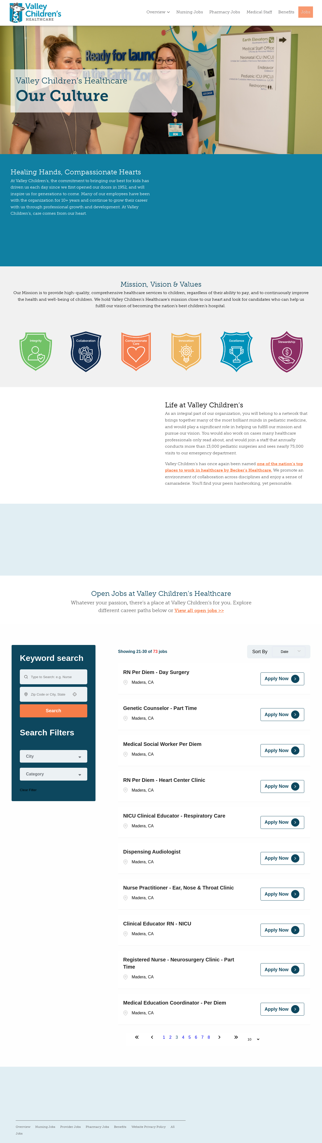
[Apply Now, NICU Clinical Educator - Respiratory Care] (282, 822)
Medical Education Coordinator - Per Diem (174, 1003)
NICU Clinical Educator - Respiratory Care (174, 816)
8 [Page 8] (209, 1037)
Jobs (305, 12)
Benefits (286, 12)
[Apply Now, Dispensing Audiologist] (282, 858)
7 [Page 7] (202, 1037)
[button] (75, 694)
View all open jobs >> (199, 610)
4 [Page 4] (183, 1037)
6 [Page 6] (196, 1037)
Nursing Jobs (189, 12)
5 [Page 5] (189, 1037)
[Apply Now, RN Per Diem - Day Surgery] (282, 678)
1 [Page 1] (164, 1037)
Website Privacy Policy (149, 1127)
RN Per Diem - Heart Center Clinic (164, 780)
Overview (158, 12)
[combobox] (48, 694)
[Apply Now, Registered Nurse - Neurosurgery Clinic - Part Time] (282, 969)
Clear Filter (28, 790)
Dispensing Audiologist (152, 852)
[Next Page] (220, 1037)
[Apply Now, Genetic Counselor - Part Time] (282, 714)
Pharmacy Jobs (224, 12)
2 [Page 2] (170, 1037)
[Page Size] (251, 1039)
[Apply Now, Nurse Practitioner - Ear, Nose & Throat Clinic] (282, 894)
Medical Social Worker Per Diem (162, 744)
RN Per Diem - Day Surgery (156, 672)
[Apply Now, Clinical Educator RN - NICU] (282, 930)
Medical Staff (259, 12)
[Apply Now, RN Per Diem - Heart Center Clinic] (282, 786)
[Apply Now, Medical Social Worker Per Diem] (282, 750)
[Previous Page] (153, 1037)
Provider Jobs (70, 1127)
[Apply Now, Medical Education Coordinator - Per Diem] (282, 1009)
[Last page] (236, 1037)
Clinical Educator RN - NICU (157, 923)
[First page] (137, 1037)
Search (53, 710)
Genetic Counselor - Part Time (160, 708)
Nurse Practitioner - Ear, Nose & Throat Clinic (178, 888)
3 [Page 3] (177, 1037)
